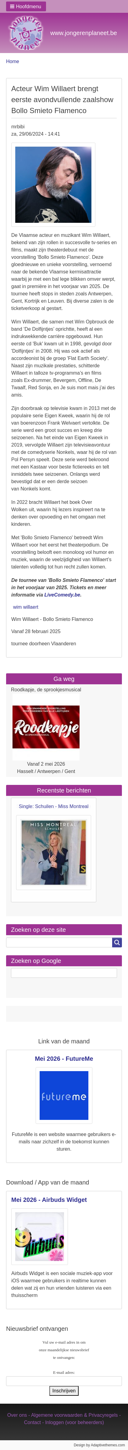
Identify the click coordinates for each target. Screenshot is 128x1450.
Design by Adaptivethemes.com (99, 1445)
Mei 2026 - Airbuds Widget (49, 1199)
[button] (26, 6)
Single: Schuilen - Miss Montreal (54, 806)
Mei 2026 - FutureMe (64, 1058)
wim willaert (25, 607)
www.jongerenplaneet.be (83, 33)
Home (12, 61)
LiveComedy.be (62, 594)
